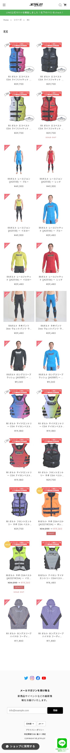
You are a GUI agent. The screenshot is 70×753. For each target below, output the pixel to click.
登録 (55, 710)
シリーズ (18, 20)
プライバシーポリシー (35, 730)
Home (6, 20)
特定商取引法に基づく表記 (35, 734)
